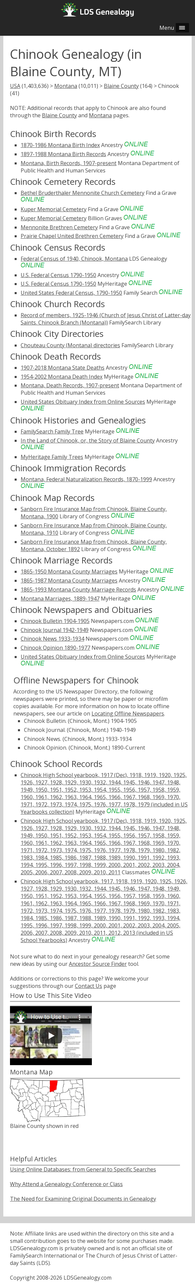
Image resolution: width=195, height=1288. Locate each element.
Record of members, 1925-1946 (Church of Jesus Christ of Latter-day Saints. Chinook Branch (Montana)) (106, 318)
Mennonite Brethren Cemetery (59, 227)
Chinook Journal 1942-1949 (55, 630)
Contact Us (88, 986)
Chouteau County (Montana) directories (70, 345)
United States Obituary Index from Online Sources (83, 401)
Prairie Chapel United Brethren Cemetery (72, 236)
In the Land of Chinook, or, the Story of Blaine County (88, 440)
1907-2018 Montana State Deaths (62, 367)
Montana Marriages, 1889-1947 (60, 598)
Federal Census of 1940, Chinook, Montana (74, 258)
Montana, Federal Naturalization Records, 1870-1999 (86, 479)
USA (15, 86)
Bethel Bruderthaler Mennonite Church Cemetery (82, 193)
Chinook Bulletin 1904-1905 (55, 621)
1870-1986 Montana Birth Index (60, 145)
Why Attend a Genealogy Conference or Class (66, 1184)
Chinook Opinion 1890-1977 (55, 647)
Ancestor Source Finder (98, 964)
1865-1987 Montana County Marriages (69, 580)
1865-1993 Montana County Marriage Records (78, 589)
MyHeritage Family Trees (52, 457)
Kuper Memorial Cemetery (54, 209)
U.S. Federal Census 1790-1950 (58, 275)
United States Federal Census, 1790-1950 (71, 292)
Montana (65, 86)
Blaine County (121, 86)
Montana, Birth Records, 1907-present (68, 163)
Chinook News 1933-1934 (52, 638)
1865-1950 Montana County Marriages (69, 571)
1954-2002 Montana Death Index (61, 376)
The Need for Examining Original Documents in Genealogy (83, 1198)
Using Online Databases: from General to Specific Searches (83, 1169)
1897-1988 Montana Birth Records (63, 154)
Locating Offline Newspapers (128, 713)
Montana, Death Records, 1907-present (70, 385)
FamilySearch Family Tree (52, 431)
